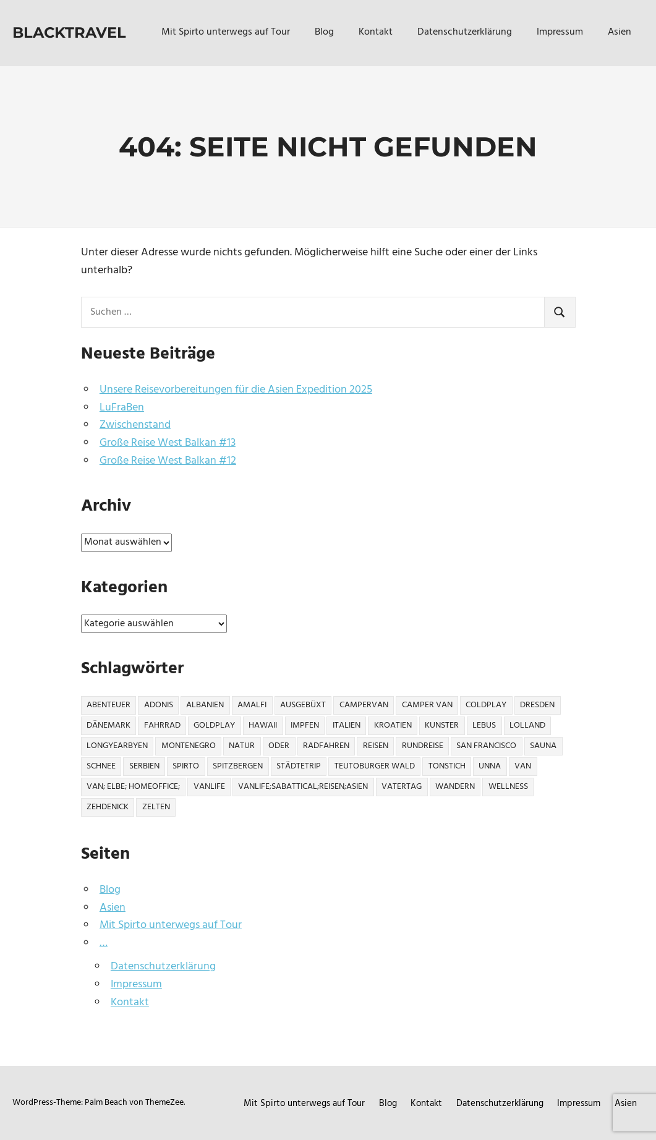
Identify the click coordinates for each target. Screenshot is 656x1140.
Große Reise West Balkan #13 (168, 443)
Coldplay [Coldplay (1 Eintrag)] (486, 705)
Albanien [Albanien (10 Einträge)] (205, 705)
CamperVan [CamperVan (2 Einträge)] (363, 705)
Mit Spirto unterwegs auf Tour (225, 32)
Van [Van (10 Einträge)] (522, 766)
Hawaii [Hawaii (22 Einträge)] (263, 725)
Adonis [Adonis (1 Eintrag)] (158, 705)
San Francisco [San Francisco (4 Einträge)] (486, 746)
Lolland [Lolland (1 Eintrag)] (527, 725)
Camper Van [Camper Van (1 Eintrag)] (427, 705)
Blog (324, 32)
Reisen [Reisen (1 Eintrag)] (375, 746)
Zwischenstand (135, 425)
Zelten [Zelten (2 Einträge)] (156, 807)
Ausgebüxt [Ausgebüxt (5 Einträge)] (303, 705)
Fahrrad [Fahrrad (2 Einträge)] (162, 725)
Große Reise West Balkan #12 (168, 461)
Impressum (560, 32)
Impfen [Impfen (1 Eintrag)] (305, 725)
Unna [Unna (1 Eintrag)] (490, 766)
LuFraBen (122, 408)
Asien (619, 32)
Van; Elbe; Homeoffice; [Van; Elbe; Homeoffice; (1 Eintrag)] (133, 787)
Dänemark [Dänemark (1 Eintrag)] (108, 725)
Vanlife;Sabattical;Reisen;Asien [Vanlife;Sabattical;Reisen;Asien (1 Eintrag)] (303, 787)
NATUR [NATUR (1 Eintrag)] (242, 746)
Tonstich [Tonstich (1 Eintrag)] (447, 766)
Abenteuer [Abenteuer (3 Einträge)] (108, 705)
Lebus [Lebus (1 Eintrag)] (484, 725)
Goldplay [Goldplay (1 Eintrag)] (214, 725)
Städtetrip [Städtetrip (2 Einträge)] (298, 766)
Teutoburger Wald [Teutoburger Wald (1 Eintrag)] (374, 766)
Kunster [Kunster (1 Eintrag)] (442, 725)
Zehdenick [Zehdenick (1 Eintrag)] (108, 807)
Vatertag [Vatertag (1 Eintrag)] (401, 787)
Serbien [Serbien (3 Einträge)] (144, 766)
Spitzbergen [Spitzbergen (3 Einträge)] (238, 766)
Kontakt (376, 32)
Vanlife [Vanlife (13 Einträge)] (209, 787)
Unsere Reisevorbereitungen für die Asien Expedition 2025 (236, 390)
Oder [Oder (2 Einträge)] (278, 746)
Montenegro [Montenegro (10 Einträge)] (188, 746)
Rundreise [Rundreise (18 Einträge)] (422, 746)
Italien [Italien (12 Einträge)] (346, 725)
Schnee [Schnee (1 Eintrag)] (101, 766)
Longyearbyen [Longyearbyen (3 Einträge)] (117, 746)
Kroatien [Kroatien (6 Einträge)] (393, 725)
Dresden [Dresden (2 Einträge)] (537, 705)
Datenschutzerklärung (464, 32)
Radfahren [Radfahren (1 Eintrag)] (326, 746)
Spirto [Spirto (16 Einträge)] (186, 766)
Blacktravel (69, 32)
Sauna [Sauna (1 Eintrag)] (543, 746)
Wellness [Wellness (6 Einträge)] (508, 787)
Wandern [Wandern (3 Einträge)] (455, 787)
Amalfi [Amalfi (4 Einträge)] (251, 705)
